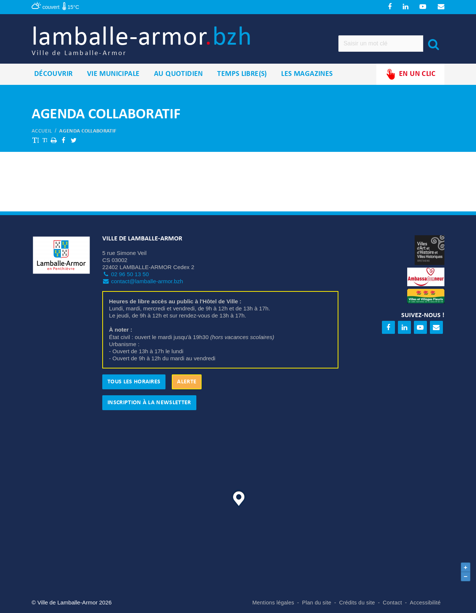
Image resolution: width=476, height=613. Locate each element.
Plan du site (316, 603)
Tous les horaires (133, 382)
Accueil (42, 131)
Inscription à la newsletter (149, 403)
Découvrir (53, 74)
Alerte (186, 382)
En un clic (410, 74)
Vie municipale (113, 74)
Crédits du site (357, 603)
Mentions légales (274, 603)
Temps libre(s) (242, 74)
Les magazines (306, 74)
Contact (392, 603)
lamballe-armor (142, 41)
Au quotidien (178, 74)
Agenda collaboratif (87, 131)
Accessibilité (425, 603)
